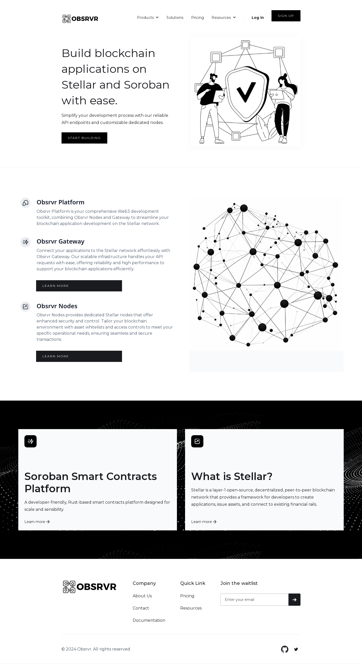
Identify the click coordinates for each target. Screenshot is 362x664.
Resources (191, 608)
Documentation (149, 620)
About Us (142, 596)
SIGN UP (286, 16)
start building (84, 138)
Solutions (175, 17)
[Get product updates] (254, 600)
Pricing (197, 17)
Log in (258, 17)
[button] (147, 17)
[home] (80, 19)
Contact (141, 608)
